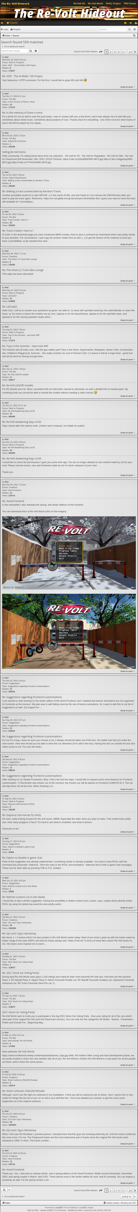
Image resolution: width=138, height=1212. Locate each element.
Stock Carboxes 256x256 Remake (23, 1080)
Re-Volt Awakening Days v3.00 (21, 411)
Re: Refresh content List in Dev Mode (23, 897)
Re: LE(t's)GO (9, 306)
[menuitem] (125, 23)
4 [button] (119, 51)
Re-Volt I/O (79, 3)
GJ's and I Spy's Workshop (19, 923)
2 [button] (110, 51)
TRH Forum (130, 3)
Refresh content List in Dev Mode (22, 886)
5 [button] (123, 51)
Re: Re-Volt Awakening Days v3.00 (21, 421)
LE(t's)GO (12, 296)
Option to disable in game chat (21, 847)
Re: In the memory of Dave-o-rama (22, 112)
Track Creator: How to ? (18, 220)
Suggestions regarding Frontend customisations (29, 686)
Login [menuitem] (131, 24)
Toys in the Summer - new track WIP (24, 335)
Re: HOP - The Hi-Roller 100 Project (22, 76)
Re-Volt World (95, 3)
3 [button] (114, 51)
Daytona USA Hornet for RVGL (21, 804)
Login (5, 29)
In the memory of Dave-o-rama (21, 102)
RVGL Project (113, 3)
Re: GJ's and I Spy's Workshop (19, 933)
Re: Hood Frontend (13, 501)
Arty (36, 1210)
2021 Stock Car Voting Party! (20, 962)
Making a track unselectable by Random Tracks (28, 180)
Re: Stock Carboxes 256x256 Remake (23, 1091)
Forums (13, 23)
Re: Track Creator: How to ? (18, 230)
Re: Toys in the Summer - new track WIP (25, 346)
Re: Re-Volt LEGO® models (17, 385)
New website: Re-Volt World (20, 1041)
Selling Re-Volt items (17, 141)
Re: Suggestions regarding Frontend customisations (32, 697)
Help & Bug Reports (17, 178)
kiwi (7, 57)
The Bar (12, 99)
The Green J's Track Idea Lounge (22, 259)
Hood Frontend (14, 490)
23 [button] (130, 51)
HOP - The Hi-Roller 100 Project (22, 65)
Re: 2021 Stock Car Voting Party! (20, 973)
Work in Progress (16, 62)
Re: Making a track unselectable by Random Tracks (31, 191)
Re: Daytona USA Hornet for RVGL (21, 815)
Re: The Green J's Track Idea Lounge (23, 270)
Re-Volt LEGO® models (18, 374)
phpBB (59, 1207)
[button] (100, 52)
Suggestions (14, 683)
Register (17, 29)
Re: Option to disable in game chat (22, 857)
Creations (13, 256)
